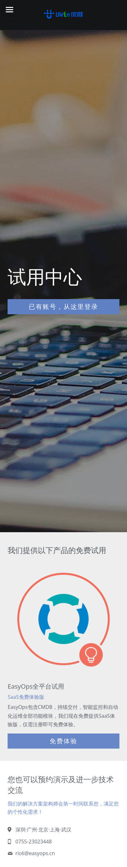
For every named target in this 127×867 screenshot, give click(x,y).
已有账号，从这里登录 (63, 306)
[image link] (63, 13)
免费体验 (63, 743)
